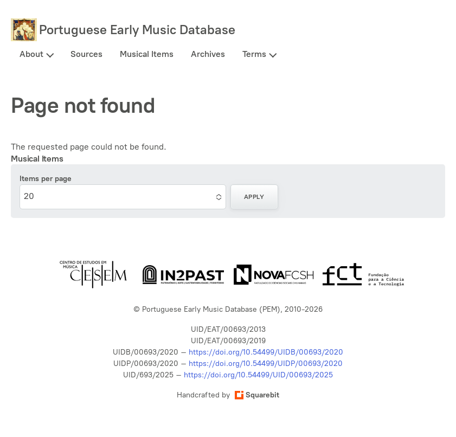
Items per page (46, 178)
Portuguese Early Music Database (137, 29)
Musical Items (147, 54)
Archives (208, 54)
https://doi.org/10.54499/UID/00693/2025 (258, 375)
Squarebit (257, 395)
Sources (86, 54)
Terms (254, 54)
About (31, 54)
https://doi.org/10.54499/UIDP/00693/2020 (266, 363)
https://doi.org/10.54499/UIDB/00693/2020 (266, 352)
